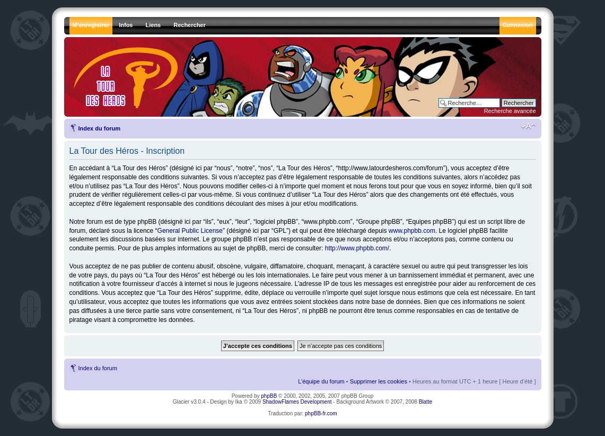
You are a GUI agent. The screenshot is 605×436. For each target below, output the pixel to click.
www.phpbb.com (412, 230)
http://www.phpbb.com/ (357, 248)
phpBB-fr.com (321, 413)
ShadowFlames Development (297, 402)
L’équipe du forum (321, 381)
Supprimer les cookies (378, 381)
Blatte (426, 402)
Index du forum (99, 128)
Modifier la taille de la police (528, 126)
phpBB (269, 396)
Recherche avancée (510, 111)
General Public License (190, 230)
